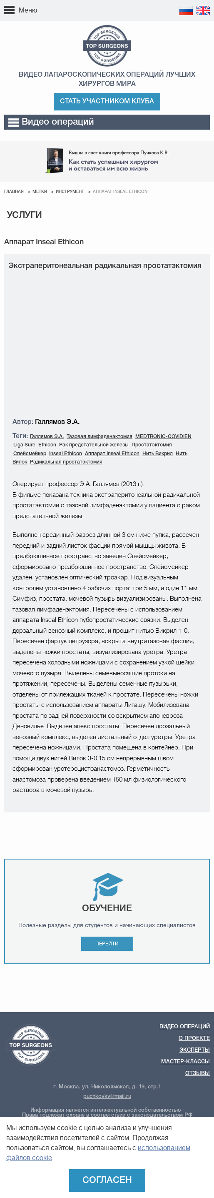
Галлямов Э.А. (47, 436)
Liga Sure (24, 445)
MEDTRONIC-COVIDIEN (163, 436)
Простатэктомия (152, 445)
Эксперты (194, 1050)
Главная (14, 192)
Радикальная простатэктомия (66, 462)
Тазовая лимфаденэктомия (99, 436)
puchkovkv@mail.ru (107, 1096)
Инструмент (70, 192)
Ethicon (47, 445)
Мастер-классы (185, 1062)
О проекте (194, 1038)
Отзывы (197, 1073)
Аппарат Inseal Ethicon (112, 453)
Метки (39, 192)
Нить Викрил (157, 453)
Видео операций (51, 122)
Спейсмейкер (29, 453)
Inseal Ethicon (65, 453)
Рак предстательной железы (94, 445)
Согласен (107, 1180)
